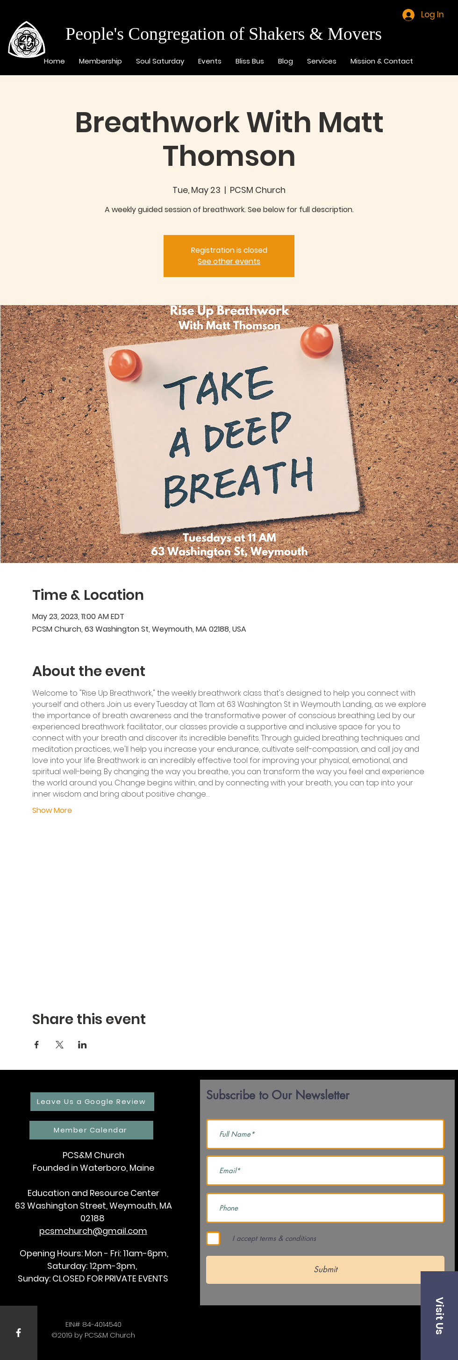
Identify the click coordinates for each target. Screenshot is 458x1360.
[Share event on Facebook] (36, 1044)
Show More (52, 810)
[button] (439, 1315)
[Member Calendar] (91, 1130)
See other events (229, 261)
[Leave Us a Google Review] (92, 1101)
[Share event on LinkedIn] (82, 1044)
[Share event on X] (59, 1044)
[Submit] (325, 1270)
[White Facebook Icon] (18, 1333)
